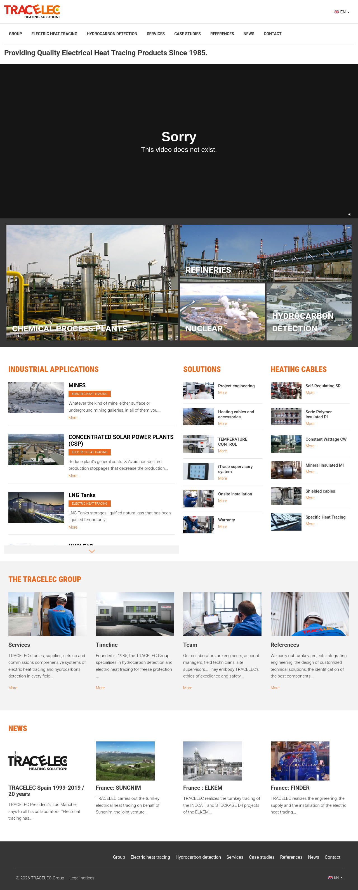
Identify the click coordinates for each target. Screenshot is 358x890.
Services (156, 34)
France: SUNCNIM (118, 788)
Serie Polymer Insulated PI (319, 414)
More (73, 418)
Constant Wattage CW (326, 439)
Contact (272, 34)
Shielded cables (320, 491)
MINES (77, 385)
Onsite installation (235, 494)
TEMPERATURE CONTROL (232, 442)
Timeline (107, 644)
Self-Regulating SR (323, 385)
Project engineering (236, 385)
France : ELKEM (202, 788)
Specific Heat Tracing (326, 517)
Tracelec (32, 11)
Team (190, 644)
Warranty (226, 519)
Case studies (187, 34)
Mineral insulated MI (325, 465)
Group (15, 34)
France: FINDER (290, 788)
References (222, 34)
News (249, 34)
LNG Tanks (82, 495)
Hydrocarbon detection (112, 34)
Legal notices (81, 878)
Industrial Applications (53, 369)
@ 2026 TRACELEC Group (39, 878)
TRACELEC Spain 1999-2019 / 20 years (46, 791)
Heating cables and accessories (236, 414)
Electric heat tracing (54, 34)
